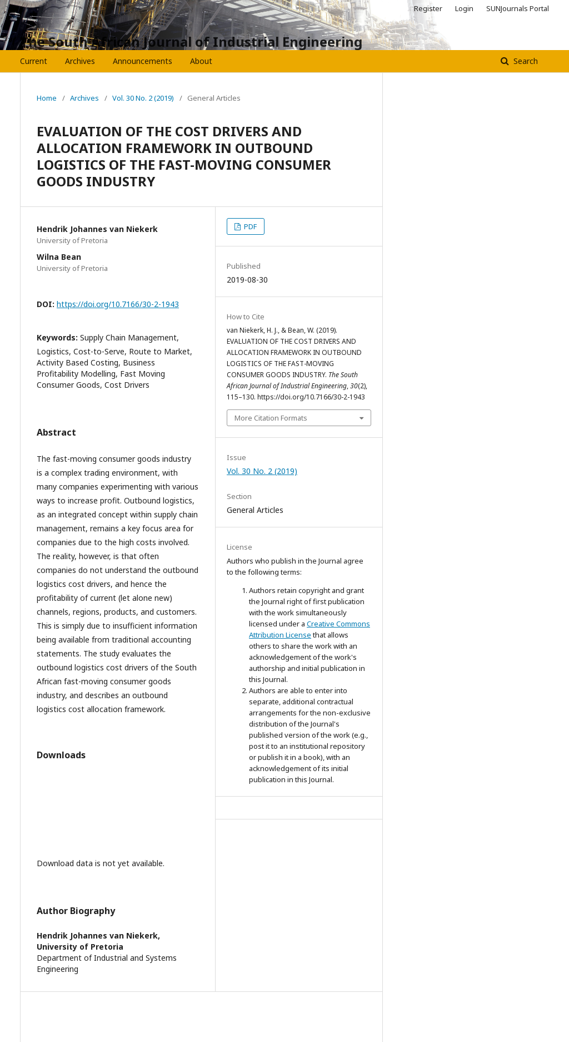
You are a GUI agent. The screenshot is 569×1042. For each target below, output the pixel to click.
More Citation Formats (270, 418)
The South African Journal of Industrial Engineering (191, 41)
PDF (249, 226)
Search (524, 61)
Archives (80, 61)
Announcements (142, 61)
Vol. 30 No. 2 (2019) (143, 98)
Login (464, 8)
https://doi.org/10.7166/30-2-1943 (118, 304)
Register (428, 8)
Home (47, 98)
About (201, 61)
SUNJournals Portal (517, 8)
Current (33, 61)
